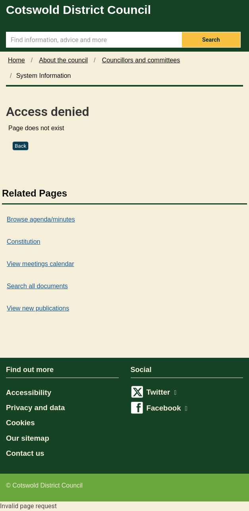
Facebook (167, 408)
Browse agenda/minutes (41, 219)
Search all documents (37, 286)
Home (16, 60)
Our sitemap (27, 438)
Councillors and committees (141, 60)
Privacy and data (35, 407)
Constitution (24, 241)
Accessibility (28, 392)
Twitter (162, 392)
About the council (63, 60)
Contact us (25, 453)
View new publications (38, 308)
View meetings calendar (40, 263)
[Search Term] (93, 40)
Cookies (20, 422)
